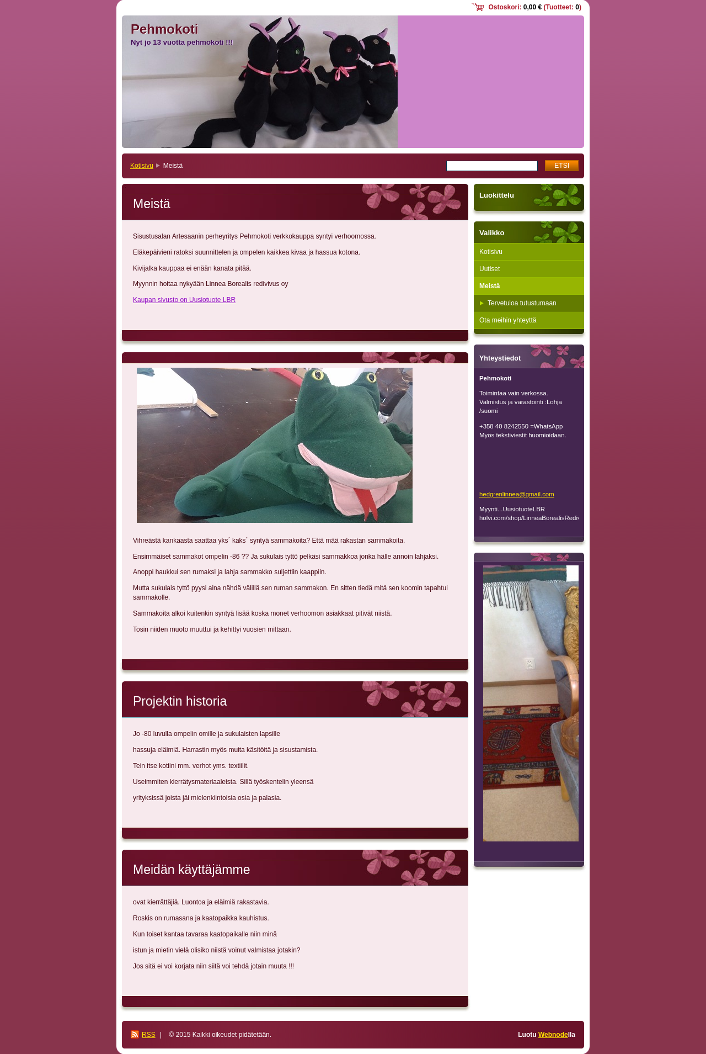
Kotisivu (141, 166)
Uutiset (489, 269)
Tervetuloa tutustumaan (522, 303)
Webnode (553, 1035)
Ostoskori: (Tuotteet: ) (534, 7)
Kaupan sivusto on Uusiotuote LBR (184, 300)
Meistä (489, 286)
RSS (149, 1035)
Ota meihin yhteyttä (507, 320)
